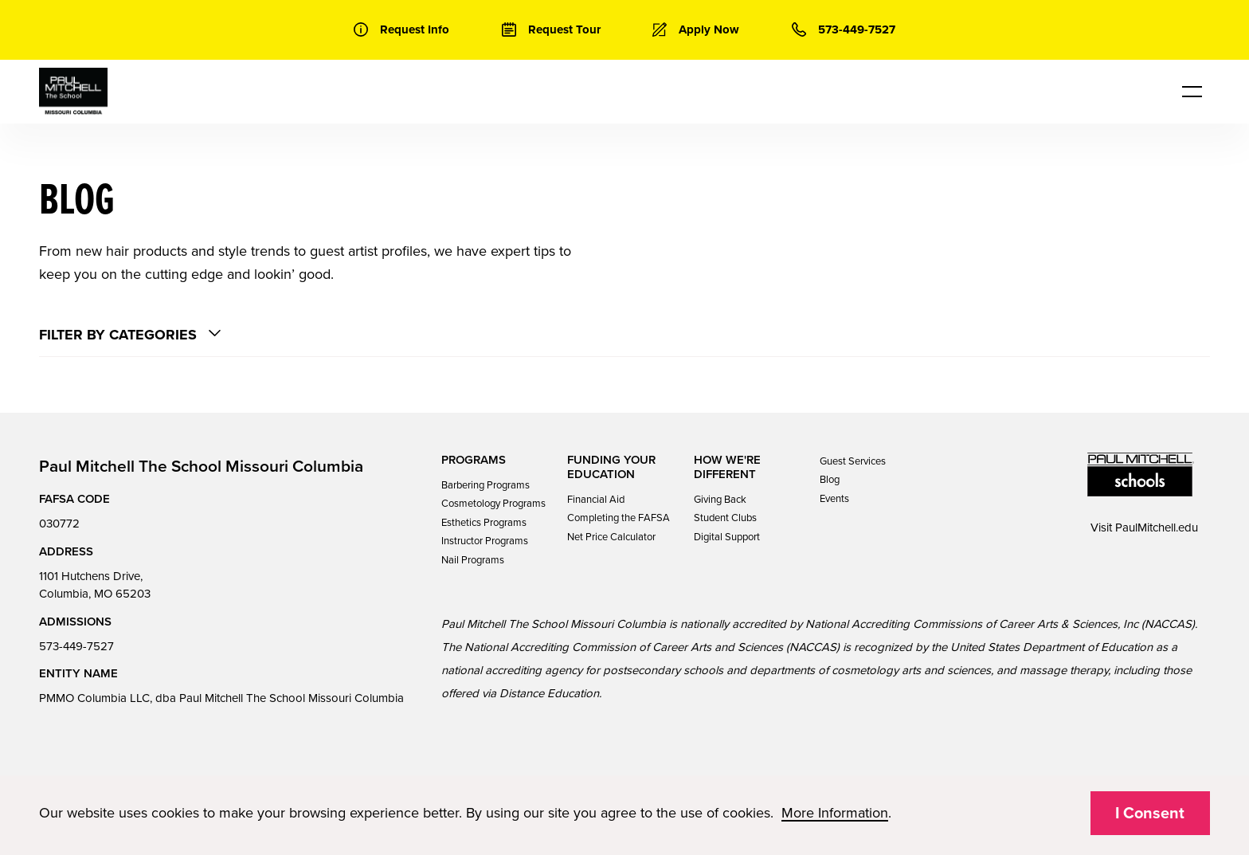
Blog (830, 479)
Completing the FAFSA (618, 518)
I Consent (1149, 813)
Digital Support (727, 537)
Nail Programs (472, 560)
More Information (834, 813)
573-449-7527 (76, 646)
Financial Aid (595, 499)
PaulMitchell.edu (1156, 527)
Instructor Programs (484, 541)
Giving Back (720, 499)
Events (834, 498)
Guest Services (853, 461)
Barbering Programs (485, 485)
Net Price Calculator (611, 537)
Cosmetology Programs (493, 503)
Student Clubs (725, 518)
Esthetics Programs (484, 522)
